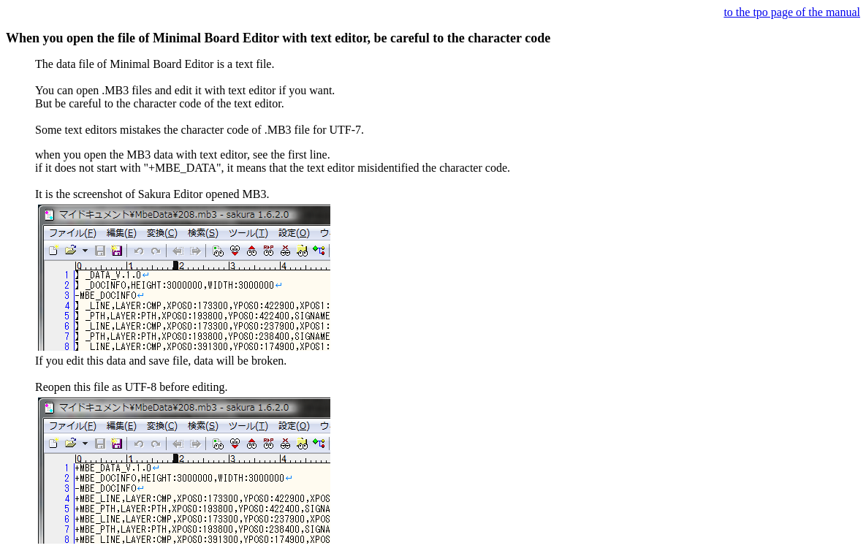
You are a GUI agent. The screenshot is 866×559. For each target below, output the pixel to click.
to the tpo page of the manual (791, 12)
